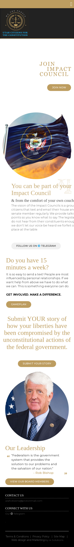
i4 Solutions (56, 540)
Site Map (59, 536)
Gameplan (18, 304)
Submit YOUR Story (37, 363)
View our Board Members (29, 481)
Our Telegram (15, 513)
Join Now (59, 87)
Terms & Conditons (17, 536)
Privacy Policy (40, 536)
